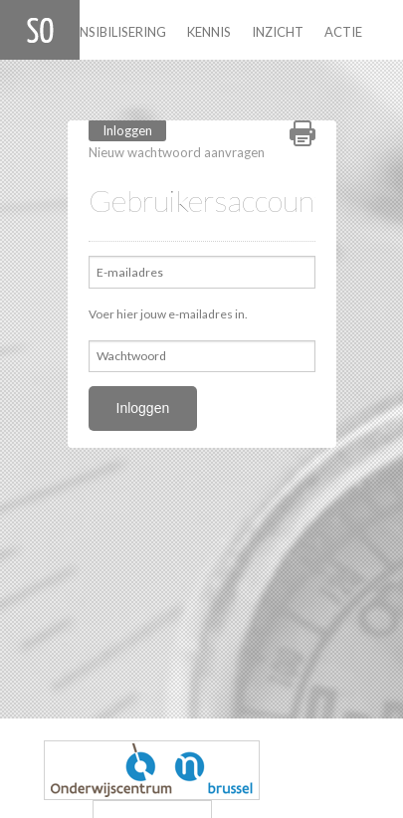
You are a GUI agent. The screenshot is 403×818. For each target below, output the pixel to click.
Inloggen (134, 129)
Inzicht (277, 32)
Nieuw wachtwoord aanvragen (177, 152)
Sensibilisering (116, 32)
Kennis (209, 32)
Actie (343, 32)
